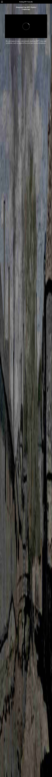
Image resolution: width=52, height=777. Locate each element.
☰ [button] (2, 2)
